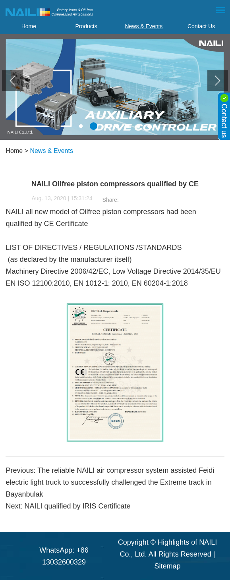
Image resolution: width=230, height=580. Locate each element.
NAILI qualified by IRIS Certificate (77, 506)
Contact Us (201, 26)
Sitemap (167, 566)
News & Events (143, 26)
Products (86, 26)
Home (28, 26)
